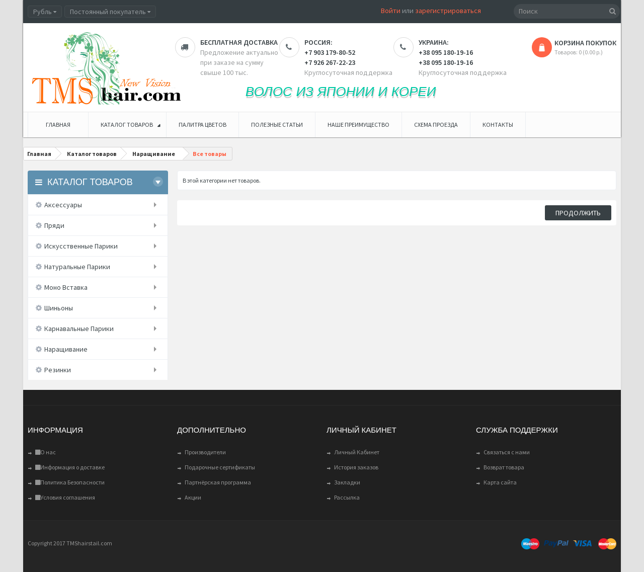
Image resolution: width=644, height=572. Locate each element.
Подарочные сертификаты (220, 467)
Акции (193, 497)
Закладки (347, 482)
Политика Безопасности (70, 482)
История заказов (356, 467)
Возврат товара (504, 467)
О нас (45, 452)
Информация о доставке (70, 467)
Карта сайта (500, 482)
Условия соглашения (65, 497)
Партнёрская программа (218, 482)
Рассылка (347, 497)
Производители (205, 452)
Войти (390, 10)
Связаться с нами (507, 452)
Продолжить (578, 212)
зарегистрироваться (448, 10)
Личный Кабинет (356, 452)
